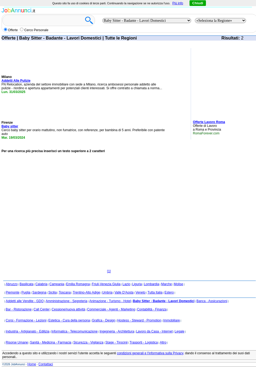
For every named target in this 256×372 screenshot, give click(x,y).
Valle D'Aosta (124, 292)
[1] (109, 271)
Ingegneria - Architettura (117, 331)
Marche (166, 284)
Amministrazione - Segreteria (66, 301)
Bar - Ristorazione (18, 309)
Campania (56, 284)
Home (31, 364)
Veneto (140, 292)
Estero (169, 292)
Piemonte (12, 292)
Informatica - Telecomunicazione (74, 331)
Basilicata (26, 284)
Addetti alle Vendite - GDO (25, 301)
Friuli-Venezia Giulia (106, 284)
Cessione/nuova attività (68, 309)
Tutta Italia (155, 292)
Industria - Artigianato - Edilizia (27, 331)
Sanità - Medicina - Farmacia (50, 342)
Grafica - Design (103, 320)
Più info (177, 3)
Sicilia (52, 292)
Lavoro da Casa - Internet (154, 331)
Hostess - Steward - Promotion (139, 320)
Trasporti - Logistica (143, 342)
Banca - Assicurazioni (212, 301)
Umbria (107, 292)
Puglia (25, 292)
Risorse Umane (17, 342)
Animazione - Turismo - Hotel (110, 301)
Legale (179, 331)
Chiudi (197, 3)
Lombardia (151, 284)
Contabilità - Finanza (152, 309)
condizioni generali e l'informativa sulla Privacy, (150, 353)
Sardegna (39, 292)
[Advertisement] (209, 82)
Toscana (65, 292)
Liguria (137, 284)
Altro (163, 342)
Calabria (41, 284)
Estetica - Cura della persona (69, 320)
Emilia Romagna (78, 284)
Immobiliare (171, 320)
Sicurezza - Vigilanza (88, 342)
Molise (178, 284)
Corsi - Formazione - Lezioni (26, 320)
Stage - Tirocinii (116, 342)
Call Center (42, 309)
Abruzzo (11, 284)
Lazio (126, 284)
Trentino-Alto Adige (86, 292)
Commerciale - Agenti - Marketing (111, 309)
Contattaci (45, 364)
